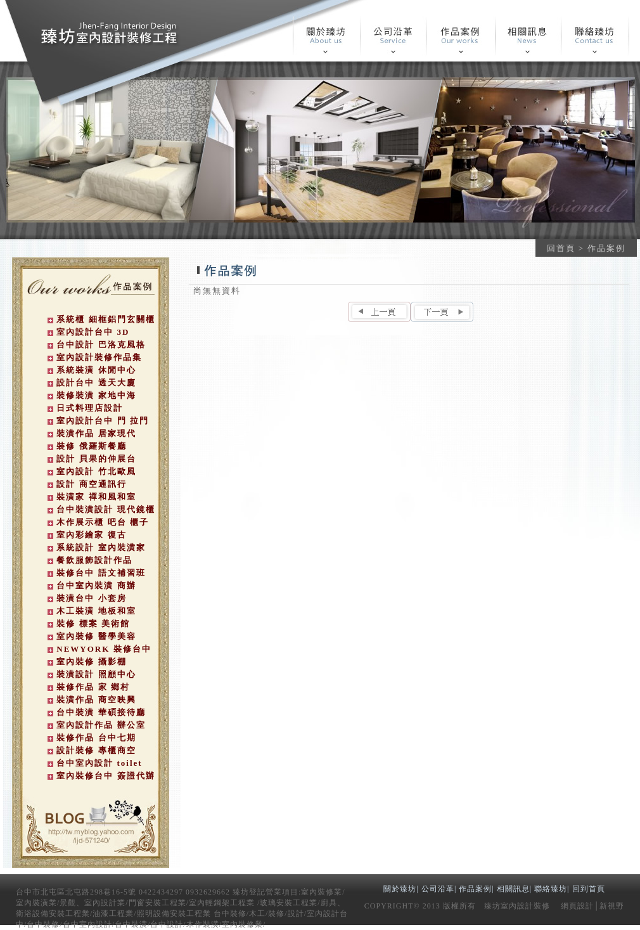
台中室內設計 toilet (99, 763)
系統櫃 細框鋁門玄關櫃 (105, 319)
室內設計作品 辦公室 (100, 725)
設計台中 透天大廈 (96, 382)
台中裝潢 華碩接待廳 (100, 712)
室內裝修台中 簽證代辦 (105, 775)
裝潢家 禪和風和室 (96, 496)
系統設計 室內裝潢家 (100, 547)
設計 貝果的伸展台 (96, 458)
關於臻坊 (399, 888)
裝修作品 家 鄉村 (93, 687)
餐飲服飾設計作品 (94, 560)
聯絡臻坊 (550, 888)
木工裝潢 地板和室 (96, 611)
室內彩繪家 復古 (91, 534)
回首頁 (561, 248)
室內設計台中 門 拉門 (102, 420)
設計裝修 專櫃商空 (96, 750)
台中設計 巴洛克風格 (100, 344)
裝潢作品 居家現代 (96, 433)
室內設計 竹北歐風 (96, 471)
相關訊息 (513, 888)
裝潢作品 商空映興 (96, 699)
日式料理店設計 (89, 408)
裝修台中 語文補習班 (100, 573)
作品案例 (475, 888)
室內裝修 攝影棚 (91, 661)
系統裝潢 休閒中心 (96, 370)
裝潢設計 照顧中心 (96, 674)
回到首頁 (588, 888)
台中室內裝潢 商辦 (96, 585)
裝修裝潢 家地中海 (96, 395)
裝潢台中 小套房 (91, 598)
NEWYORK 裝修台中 (103, 649)
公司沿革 (437, 888)
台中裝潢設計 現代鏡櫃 (105, 509)
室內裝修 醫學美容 (96, 636)
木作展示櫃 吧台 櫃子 (102, 522)
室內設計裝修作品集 (99, 357)
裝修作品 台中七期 (96, 737)
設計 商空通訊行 (91, 484)
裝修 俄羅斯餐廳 (91, 446)
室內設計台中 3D (92, 332)
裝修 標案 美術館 (93, 623)
